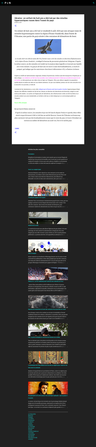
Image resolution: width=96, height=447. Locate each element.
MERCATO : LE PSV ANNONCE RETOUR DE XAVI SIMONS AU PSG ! (46, 281)
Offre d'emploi (32, 253)
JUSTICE (30, 415)
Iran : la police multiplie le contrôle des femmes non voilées (44, 337)
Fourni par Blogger (48, 444)
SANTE (30, 423)
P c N (8, 2)
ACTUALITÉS (32, 414)
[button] (15, 26)
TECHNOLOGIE (32, 437)
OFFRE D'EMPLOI (33, 431)
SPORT (30, 429)
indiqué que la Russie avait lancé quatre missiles (53, 89)
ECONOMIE (31, 426)
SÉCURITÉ (31, 436)
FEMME (30, 417)
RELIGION (31, 428)
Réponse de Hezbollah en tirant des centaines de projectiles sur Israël (47, 309)
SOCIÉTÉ (30, 419)
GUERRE (17, 128)
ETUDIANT (31, 420)
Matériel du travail (33, 225)
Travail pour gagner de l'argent (36, 197)
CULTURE (31, 433)
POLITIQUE (31, 434)
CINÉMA (30, 425)
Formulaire (31, 154)
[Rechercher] (13, 3)
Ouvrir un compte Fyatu (34, 169)
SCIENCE (30, 422)
